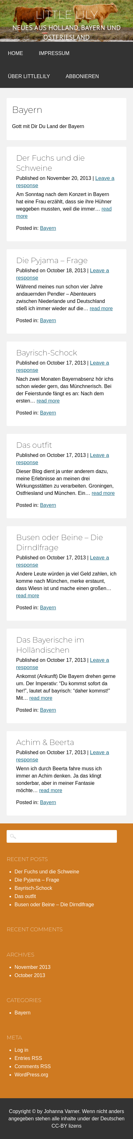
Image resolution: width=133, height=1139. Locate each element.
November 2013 (33, 967)
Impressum (54, 53)
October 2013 (30, 975)
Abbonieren (82, 76)
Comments (33, 1066)
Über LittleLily (29, 76)
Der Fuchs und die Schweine (47, 871)
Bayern (48, 228)
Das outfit (34, 445)
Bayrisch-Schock (46, 352)
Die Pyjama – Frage (52, 260)
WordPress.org (31, 1074)
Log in (21, 1050)
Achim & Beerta (45, 742)
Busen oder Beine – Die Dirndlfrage (54, 904)
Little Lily (66, 14)
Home (15, 53)
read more (101, 308)
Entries (28, 1058)
